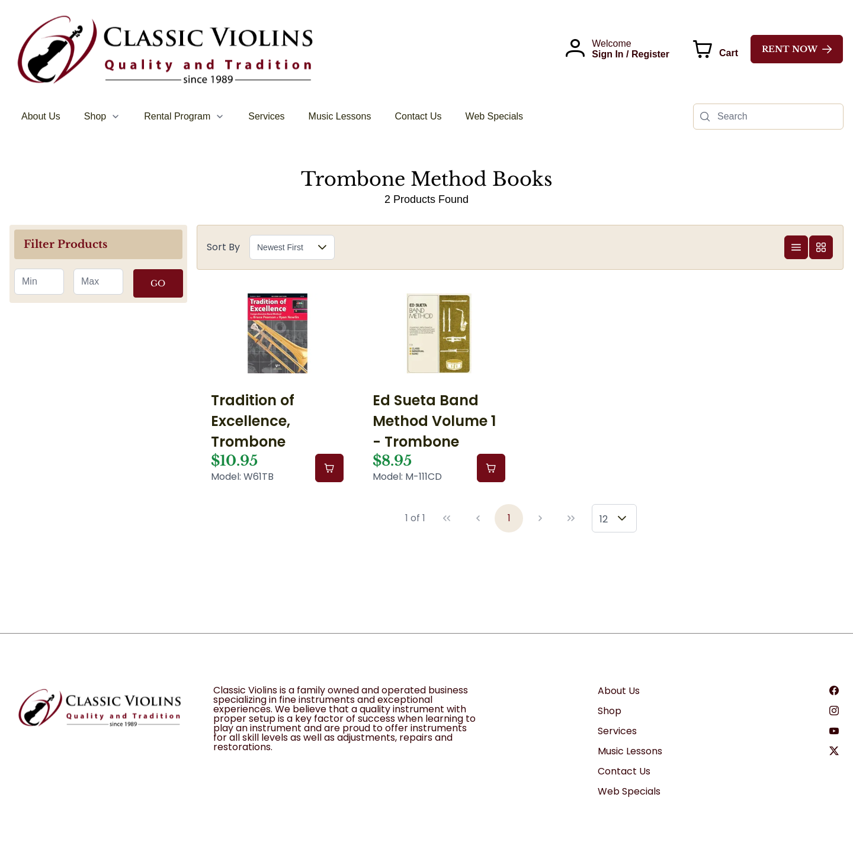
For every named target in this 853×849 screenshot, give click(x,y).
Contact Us (624, 771)
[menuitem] (40, 116)
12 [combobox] (603, 519)
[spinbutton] (39, 282)
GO (157, 283)
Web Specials (629, 791)
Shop (609, 711)
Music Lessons (630, 751)
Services (617, 731)
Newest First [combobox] (280, 247)
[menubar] (272, 116)
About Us (619, 691)
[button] (322, 247)
